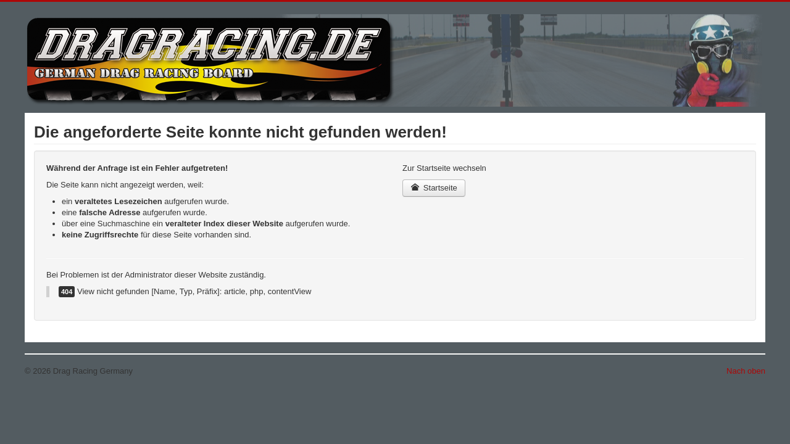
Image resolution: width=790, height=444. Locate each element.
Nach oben (745, 371)
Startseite (433, 187)
